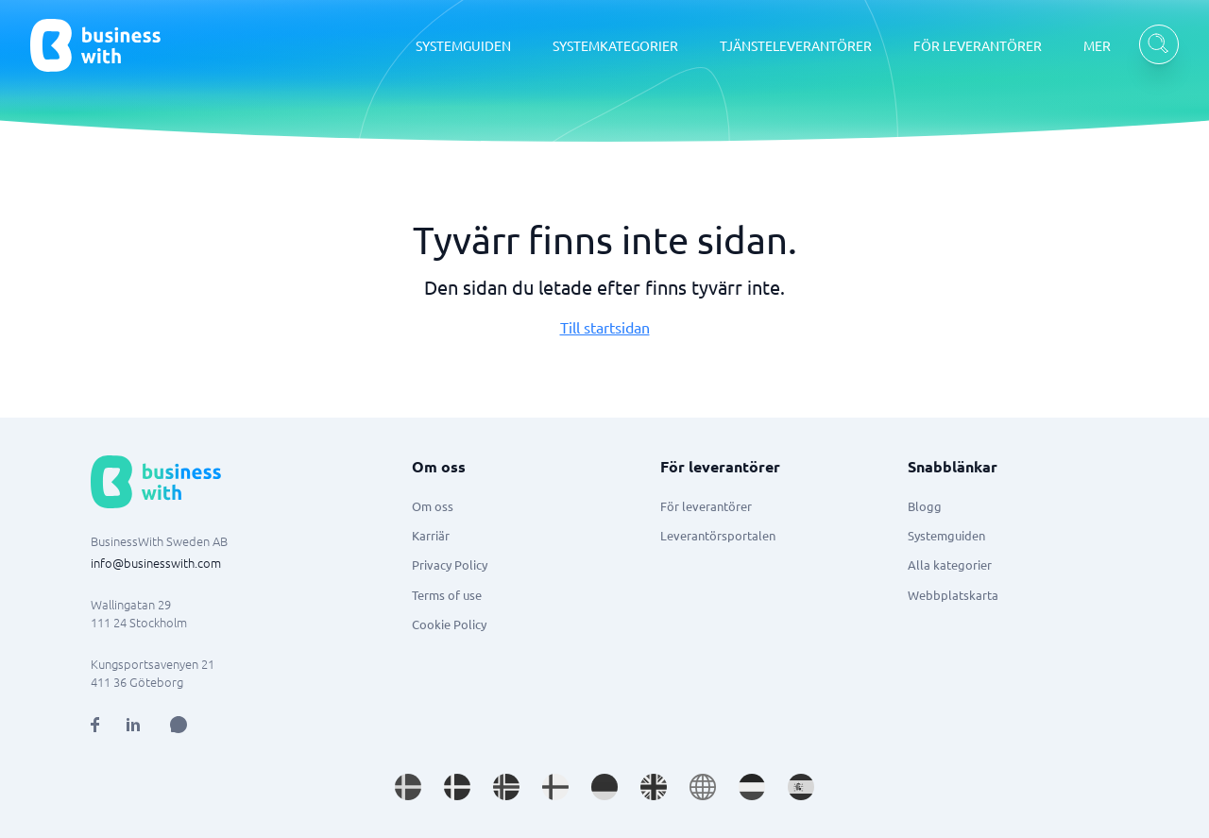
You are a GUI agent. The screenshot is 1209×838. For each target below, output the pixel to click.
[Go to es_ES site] (801, 787)
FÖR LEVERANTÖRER (977, 45)
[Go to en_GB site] (653, 787)
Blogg (925, 506)
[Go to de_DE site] (604, 787)
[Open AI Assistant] (178, 724)
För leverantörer (706, 506)
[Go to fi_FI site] (555, 787)
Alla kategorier (950, 564)
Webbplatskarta (953, 595)
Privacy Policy (449, 564)
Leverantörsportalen (717, 535)
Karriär (431, 535)
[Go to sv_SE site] (408, 787)
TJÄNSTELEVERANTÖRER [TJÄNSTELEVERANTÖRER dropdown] (796, 45)
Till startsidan (605, 326)
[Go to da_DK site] (457, 787)
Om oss (432, 506)
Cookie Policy (449, 624)
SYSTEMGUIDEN (463, 45)
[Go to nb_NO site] (506, 787)
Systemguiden (946, 535)
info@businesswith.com (156, 563)
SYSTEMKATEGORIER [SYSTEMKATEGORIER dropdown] (615, 45)
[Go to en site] (703, 787)
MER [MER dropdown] (1097, 45)
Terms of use (447, 595)
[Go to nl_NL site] (752, 787)
